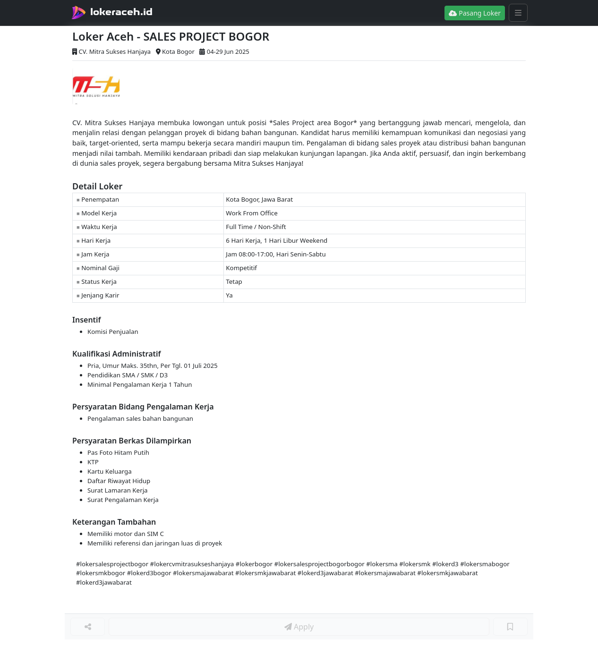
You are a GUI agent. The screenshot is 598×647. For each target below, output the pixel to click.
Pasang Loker (475, 13)
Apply (299, 626)
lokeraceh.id (121, 11)
